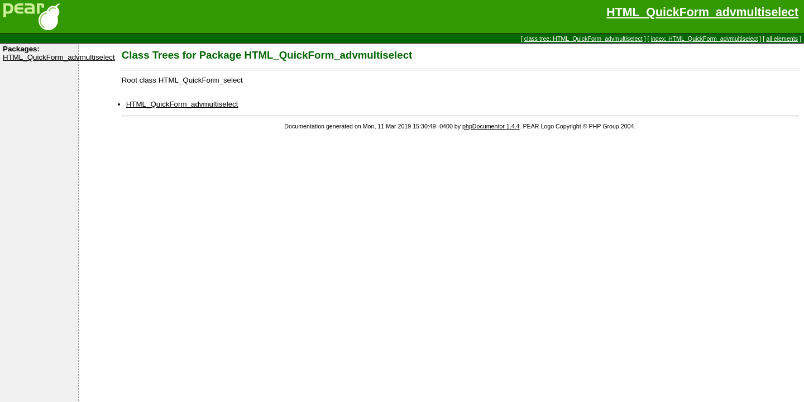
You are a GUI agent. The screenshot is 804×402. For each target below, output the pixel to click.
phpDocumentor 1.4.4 (490, 126)
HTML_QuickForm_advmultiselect (702, 12)
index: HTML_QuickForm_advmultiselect (704, 38)
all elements (782, 38)
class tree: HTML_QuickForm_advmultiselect (583, 38)
